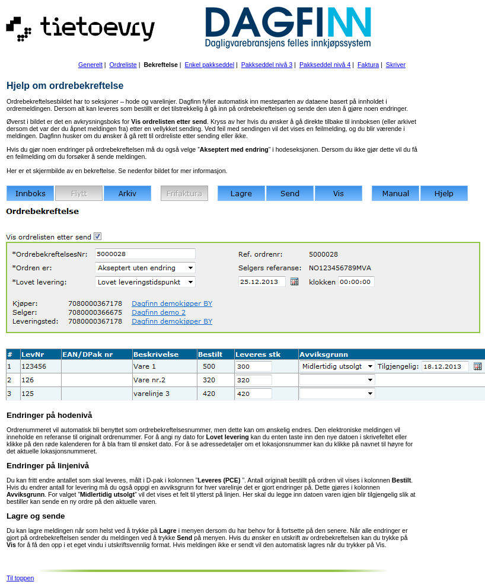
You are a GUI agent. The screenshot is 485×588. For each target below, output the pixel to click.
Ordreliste (123, 64)
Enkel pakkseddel (210, 64)
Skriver (396, 64)
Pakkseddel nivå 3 (267, 64)
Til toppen (20, 577)
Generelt (90, 64)
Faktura (368, 64)
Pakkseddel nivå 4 (325, 64)
